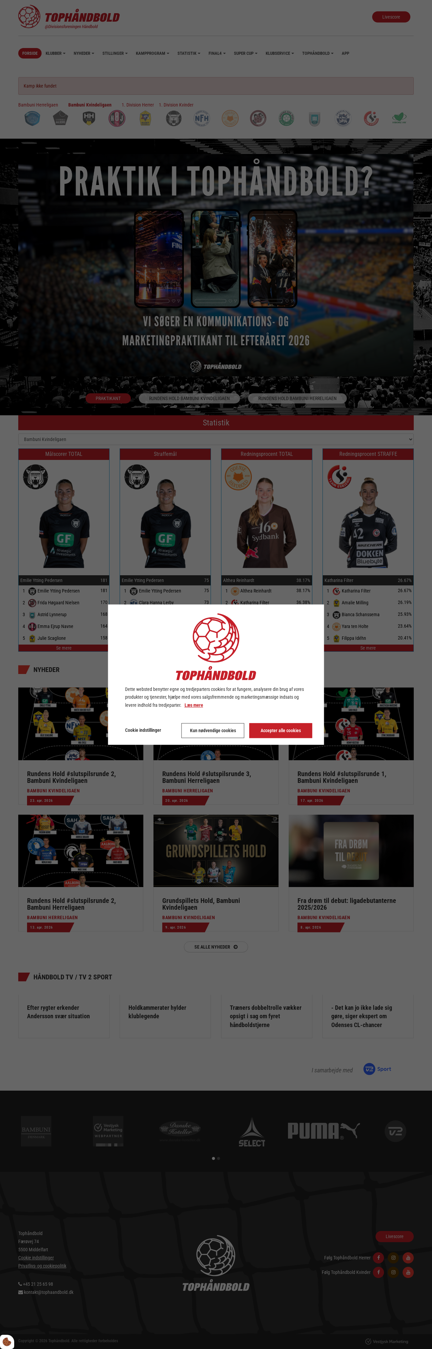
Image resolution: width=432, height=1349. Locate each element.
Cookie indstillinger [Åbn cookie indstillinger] (143, 730)
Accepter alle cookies (281, 730)
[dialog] (216, 674)
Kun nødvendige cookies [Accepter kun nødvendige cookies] (213, 730)
